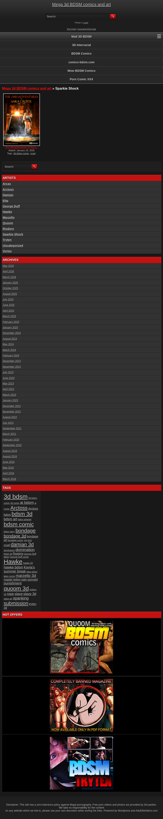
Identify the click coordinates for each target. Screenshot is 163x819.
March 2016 (9, 479)
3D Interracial (81, 45)
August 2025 (10, 294)
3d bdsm (16, 496)
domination (25, 549)
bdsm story (9, 531)
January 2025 (10, 327)
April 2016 (8, 473)
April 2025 (8, 310)
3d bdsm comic (21, 153)
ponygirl (33, 579)
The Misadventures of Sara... (21, 147)
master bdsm (12, 579)
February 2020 (11, 439)
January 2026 (10, 282)
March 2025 (9, 316)
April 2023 (8, 389)
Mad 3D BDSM (82, 36)
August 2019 (10, 451)
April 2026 (8, 271)
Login (85, 23)
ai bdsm (27, 502)
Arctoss (8, 189)
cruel (32, 153)
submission (16, 603)
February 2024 (11, 355)
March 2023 (9, 394)
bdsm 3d (22, 514)
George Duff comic (19, 557)
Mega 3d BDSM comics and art (81, 4)
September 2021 (12, 428)
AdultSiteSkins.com (146, 810)
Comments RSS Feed (86, 29)
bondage (25, 530)
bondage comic (15, 540)
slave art (8, 598)
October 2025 (10, 288)
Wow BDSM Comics (81, 70)
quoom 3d (16, 588)
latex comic (9, 576)
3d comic (15, 503)
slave (19, 594)
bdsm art (10, 519)
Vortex (7, 251)
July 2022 (8, 423)
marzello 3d (26, 575)
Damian (8, 195)
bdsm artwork (24, 519)
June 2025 (9, 305)
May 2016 (8, 467)
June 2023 (9, 378)
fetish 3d (8, 554)
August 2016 (10, 456)
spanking (21, 598)
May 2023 (8, 383)
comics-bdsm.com (82, 62)
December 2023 (12, 361)
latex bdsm (32, 571)
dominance (9, 550)
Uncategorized (13, 245)
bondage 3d (15, 536)
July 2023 (8, 372)
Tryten (7, 239)
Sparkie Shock (13, 234)
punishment (13, 583)
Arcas (7, 183)
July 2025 (8, 299)
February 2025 (11, 322)
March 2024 (9, 350)
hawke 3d (28, 563)
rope (10, 594)
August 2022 (10, 417)
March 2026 (9, 277)
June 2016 (9, 462)
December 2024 (12, 333)
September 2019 (12, 445)
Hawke (7, 211)
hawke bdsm (13, 567)
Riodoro (8, 228)
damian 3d (22, 544)
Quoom (8, 223)
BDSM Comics (81, 53)
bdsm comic (19, 524)
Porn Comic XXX (81, 79)
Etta (5, 200)
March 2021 (9, 434)
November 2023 (12, 366)
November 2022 (12, 411)
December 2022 (12, 406)
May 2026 (8, 266)
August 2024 (10, 338)
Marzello (9, 217)
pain (24, 579)
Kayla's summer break (19, 569)
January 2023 (10, 400)
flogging (18, 553)
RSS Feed (71, 29)
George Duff (11, 206)
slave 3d (29, 594)
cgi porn (28, 540)
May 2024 (8, 344)
